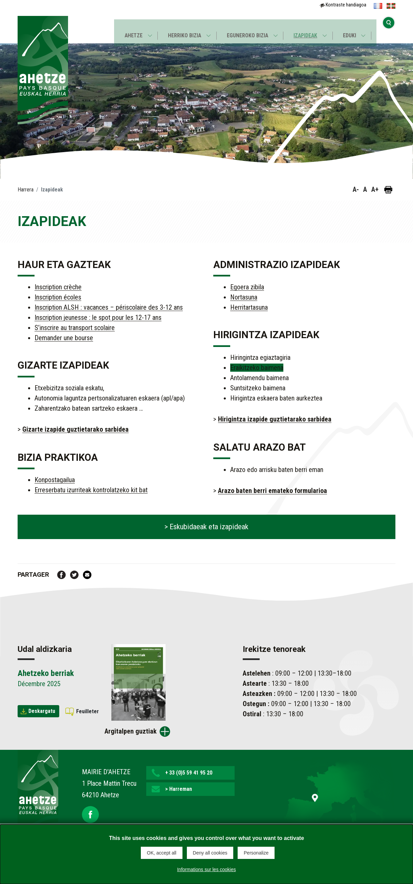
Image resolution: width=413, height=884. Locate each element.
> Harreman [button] (178, 789)
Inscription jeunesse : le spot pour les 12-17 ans (98, 317)
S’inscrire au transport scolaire (75, 328)
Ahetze (131, 29)
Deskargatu (41, 711)
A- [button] (356, 189)
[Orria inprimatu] (388, 189)
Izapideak (306, 29)
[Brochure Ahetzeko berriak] (138, 682)
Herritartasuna (249, 307)
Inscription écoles (58, 297)
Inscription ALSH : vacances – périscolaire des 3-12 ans (109, 307)
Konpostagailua (55, 480)
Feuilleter (87, 711)
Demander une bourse (64, 338)
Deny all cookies (210, 853)
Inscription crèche (58, 287)
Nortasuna (243, 297)
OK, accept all (161, 853)
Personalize (256, 853)
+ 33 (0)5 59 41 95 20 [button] (188, 772)
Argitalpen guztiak (131, 731)
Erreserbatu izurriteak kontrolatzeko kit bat (91, 490)
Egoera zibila (247, 287)
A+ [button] (374, 189)
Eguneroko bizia (247, 29)
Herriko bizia (183, 29)
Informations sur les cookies (206, 868)
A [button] (365, 189)
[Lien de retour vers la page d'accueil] (38, 793)
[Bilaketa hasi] (388, 29)
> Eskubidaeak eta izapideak (206, 526)
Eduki (351, 29)
